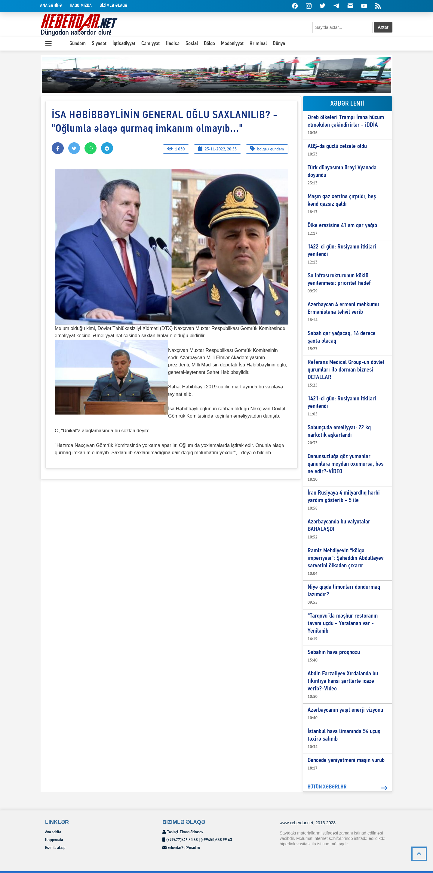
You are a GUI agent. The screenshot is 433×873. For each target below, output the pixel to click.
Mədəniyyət (232, 44)
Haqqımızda (81, 6)
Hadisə (173, 44)
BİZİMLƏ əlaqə (113, 6)
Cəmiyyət (150, 44)
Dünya (279, 44)
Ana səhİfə (51, 6)
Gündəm (77, 44)
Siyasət (99, 44)
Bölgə (209, 44)
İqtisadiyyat (123, 44)
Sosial (192, 44)
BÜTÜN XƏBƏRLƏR (348, 788)
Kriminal (258, 44)
